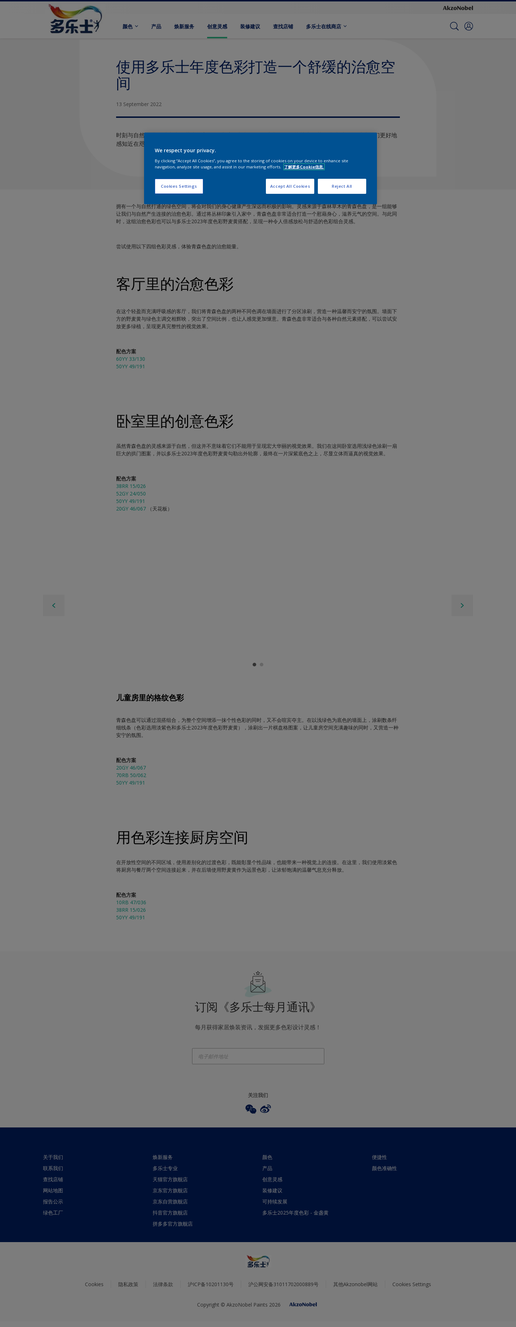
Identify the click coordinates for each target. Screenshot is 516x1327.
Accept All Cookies (290, 186)
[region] (260, 168)
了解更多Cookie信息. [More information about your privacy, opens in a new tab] (304, 166)
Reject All (342, 186)
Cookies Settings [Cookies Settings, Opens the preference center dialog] (179, 186)
